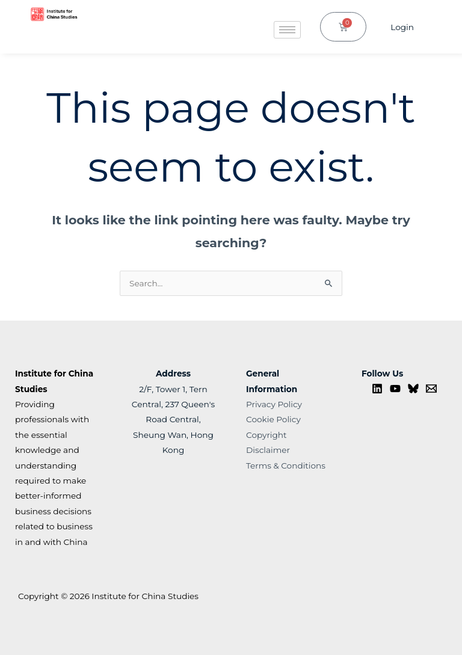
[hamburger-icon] (287, 29)
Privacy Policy (274, 404)
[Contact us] (431, 388)
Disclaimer (268, 450)
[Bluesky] (413, 388)
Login (402, 27)
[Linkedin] (377, 388)
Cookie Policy (273, 419)
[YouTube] (395, 388)
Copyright (266, 435)
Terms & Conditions (285, 465)
